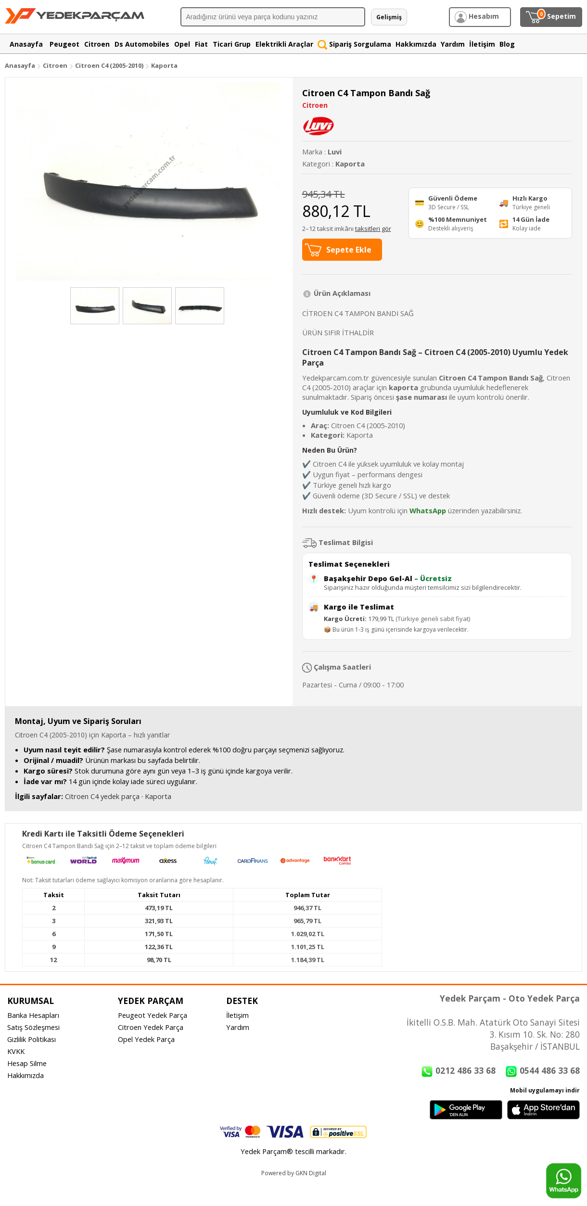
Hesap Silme (27, 1063)
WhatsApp (427, 510)
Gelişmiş (389, 17)
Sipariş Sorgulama (354, 44)
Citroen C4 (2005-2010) (110, 65)
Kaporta (164, 65)
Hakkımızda (25, 1075)
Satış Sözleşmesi (33, 1027)
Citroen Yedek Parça (150, 1027)
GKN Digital (310, 1173)
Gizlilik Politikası (31, 1039)
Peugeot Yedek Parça (152, 1015)
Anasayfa (20, 65)
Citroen (55, 65)
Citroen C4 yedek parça (102, 796)
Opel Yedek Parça (146, 1039)
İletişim (237, 1015)
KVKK (16, 1051)
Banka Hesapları (33, 1015)
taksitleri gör (373, 228)
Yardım (237, 1027)
